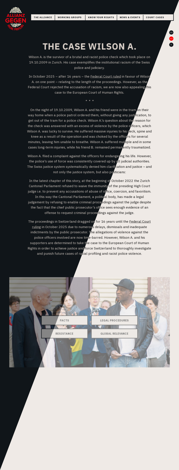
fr (171, 44)
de (171, 32)
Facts (65, 320)
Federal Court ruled (105, 78)
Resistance (65, 333)
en (171, 38)
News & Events (130, 17)
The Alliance (43, 17)
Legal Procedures (113, 320)
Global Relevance (113, 333)
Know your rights (101, 17)
